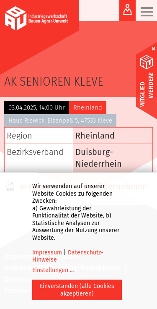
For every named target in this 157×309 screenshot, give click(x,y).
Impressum (47, 252)
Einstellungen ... (53, 270)
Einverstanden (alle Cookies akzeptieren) (77, 290)
